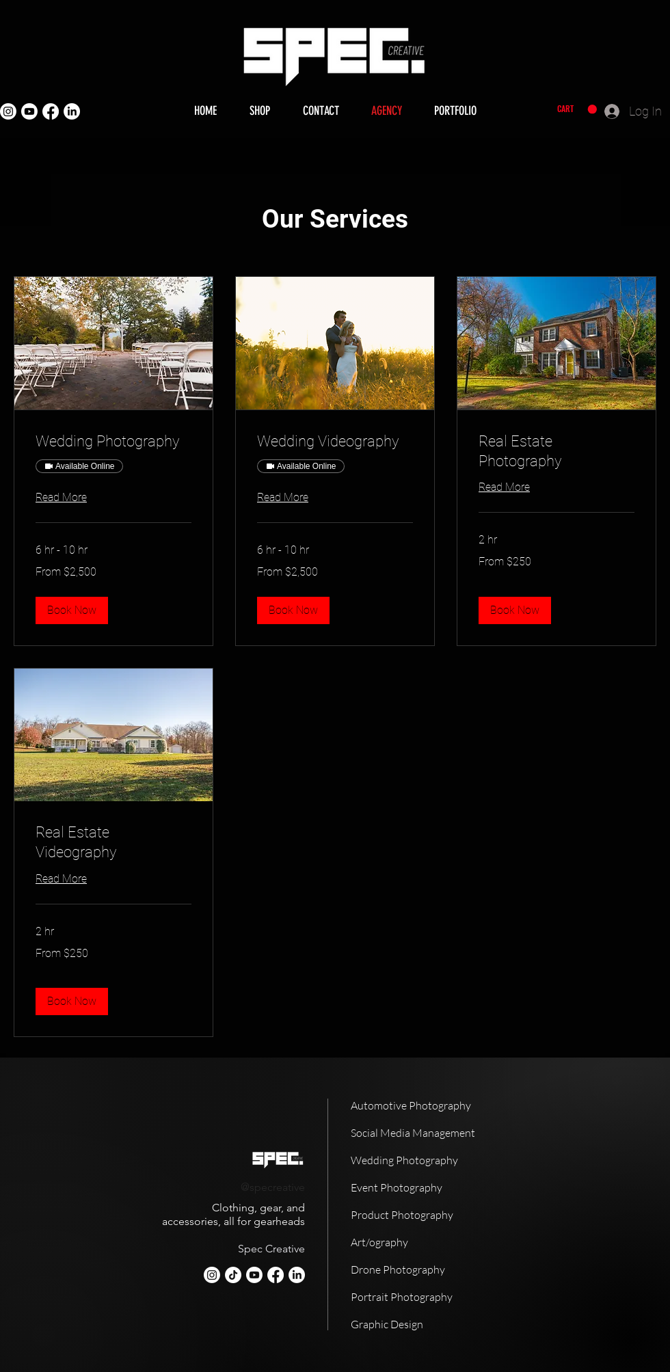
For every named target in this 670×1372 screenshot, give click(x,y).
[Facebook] (50, 111)
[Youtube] (29, 111)
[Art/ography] (430, 1242)
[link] (113, 441)
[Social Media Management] (430, 1132)
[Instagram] (8, 111)
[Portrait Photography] (430, 1296)
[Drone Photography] (430, 1269)
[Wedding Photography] (430, 1160)
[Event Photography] (430, 1187)
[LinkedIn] (72, 111)
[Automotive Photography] (430, 1105)
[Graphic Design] (430, 1324)
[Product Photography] (430, 1214)
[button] (577, 109)
